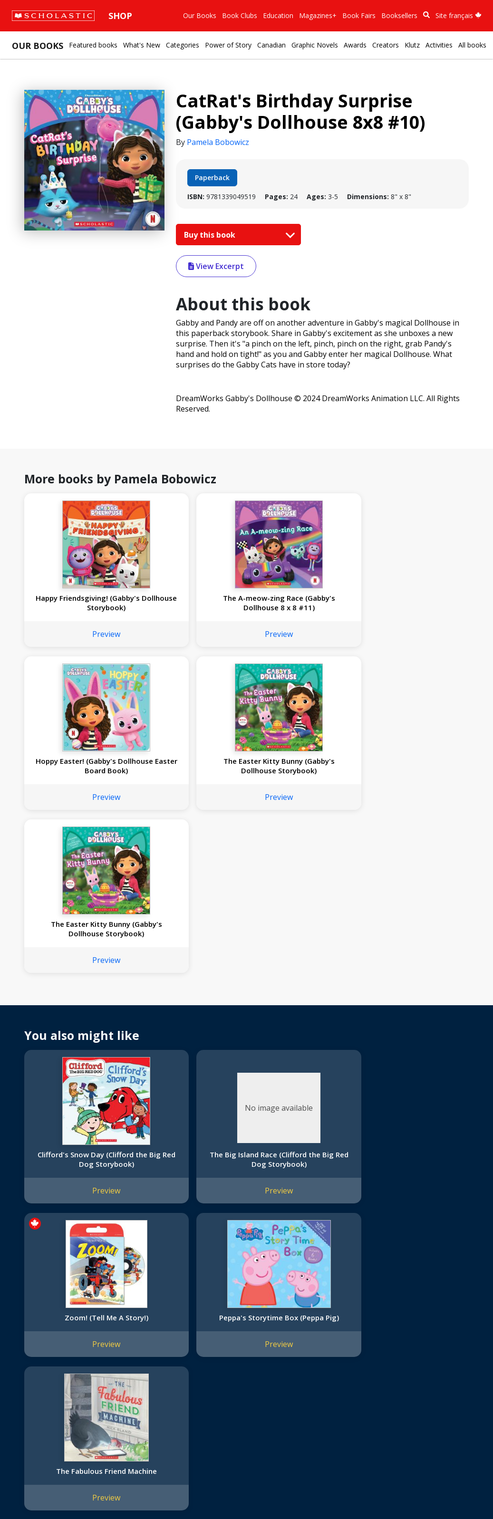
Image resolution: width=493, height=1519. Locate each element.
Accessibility (35, 1363)
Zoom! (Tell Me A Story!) (301, 1010)
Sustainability (37, 1397)
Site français (458, 15)
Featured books (93, 44)
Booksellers (399, 15)
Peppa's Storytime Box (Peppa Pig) (413, 1015)
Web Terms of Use (126, 1490)
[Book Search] (426, 15)
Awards (355, 44)
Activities (439, 44)
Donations (33, 1374)
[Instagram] (300, 1319)
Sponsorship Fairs (44, 1386)
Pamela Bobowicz (218, 142)
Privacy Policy (70, 1490)
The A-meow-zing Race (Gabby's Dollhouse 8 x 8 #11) (188, 607)
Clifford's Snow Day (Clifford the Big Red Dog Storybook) (76, 1020)
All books (472, 44)
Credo (26, 1329)
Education (278, 15)
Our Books (199, 15)
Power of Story (228, 44)
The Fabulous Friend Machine (76, 1187)
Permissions (150, 1329)
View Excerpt (216, 266)
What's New (141, 44)
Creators (385, 44)
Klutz (412, 44)
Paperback (212, 177)
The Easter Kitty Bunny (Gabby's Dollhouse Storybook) (413, 607)
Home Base (243, 1317)
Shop (120, 15)
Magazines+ (318, 15)
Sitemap (29, 1490)
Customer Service (323, 1332)
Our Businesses (41, 1340)
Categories (182, 44)
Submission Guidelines (51, 1420)
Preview (76, 643)
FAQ (138, 1340)
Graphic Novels (314, 44)
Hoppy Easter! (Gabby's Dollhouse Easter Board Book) (301, 607)
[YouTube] (336, 1319)
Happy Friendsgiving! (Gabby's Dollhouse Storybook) (76, 607)
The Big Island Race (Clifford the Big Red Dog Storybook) (188, 1020)
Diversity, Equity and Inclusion (62, 1351)
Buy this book (237, 235)
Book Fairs (359, 15)
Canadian (271, 44)
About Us (31, 1317)
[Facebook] (318, 1319)
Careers (29, 1408)
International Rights (161, 1317)
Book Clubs (239, 15)
